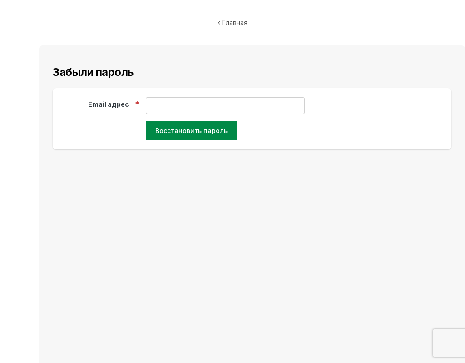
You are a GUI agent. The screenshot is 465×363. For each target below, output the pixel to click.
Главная (232, 22)
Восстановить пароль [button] (191, 130)
